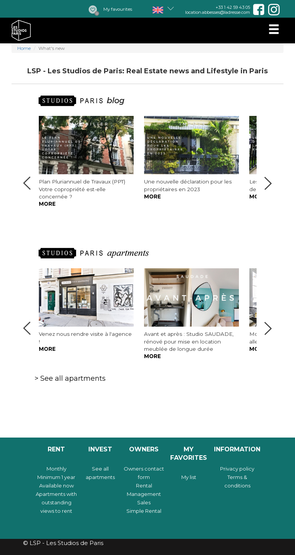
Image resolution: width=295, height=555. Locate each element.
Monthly (56, 469)
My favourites (117, 9)
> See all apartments (70, 378)
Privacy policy (237, 469)
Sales (144, 502)
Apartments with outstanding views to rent (56, 502)
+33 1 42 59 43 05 (232, 7)
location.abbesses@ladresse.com (217, 12)
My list (188, 477)
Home (24, 48)
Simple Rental (143, 511)
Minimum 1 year (56, 477)
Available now (56, 485)
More (47, 204)
